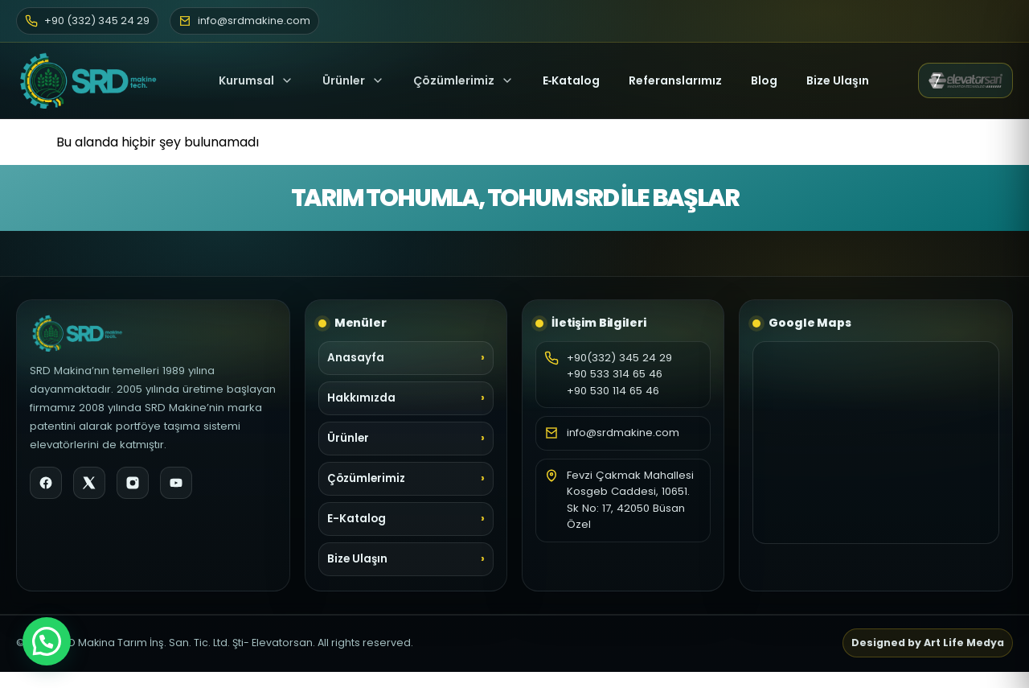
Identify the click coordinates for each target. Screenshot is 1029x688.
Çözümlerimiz (463, 80)
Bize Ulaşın (837, 80)
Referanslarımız (675, 80)
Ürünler (343, 80)
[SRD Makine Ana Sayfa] (93, 80)
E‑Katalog (572, 80)
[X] (89, 483)
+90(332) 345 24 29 (619, 357)
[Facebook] (46, 483)
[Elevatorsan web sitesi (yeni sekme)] (965, 80)
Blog (764, 80)
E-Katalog (356, 518)
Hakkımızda (361, 398)
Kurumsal (256, 80)
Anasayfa (355, 357)
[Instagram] (133, 483)
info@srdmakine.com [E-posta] (244, 20)
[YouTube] (176, 483)
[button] (47, 641)
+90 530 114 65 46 (613, 390)
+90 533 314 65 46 (614, 373)
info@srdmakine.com (623, 432)
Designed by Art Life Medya (927, 642)
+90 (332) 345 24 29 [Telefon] (87, 20)
